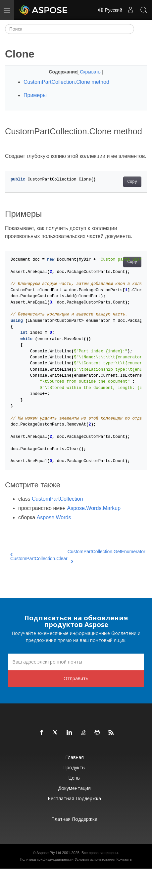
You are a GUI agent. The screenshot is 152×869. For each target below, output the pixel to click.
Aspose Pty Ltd (48, 853)
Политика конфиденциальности (47, 859)
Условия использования (95, 859)
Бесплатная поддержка (74, 798)
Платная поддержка (74, 819)
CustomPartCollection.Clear (39, 557)
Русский (110, 10)
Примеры (35, 95)
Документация (74, 788)
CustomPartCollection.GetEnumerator (106, 555)
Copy (132, 182)
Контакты (124, 859)
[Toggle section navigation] (140, 29)
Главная (74, 757)
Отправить (76, 678)
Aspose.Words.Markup (94, 508)
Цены (74, 778)
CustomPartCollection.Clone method (66, 82)
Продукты (74, 767)
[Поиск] (69, 29)
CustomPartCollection (57, 499)
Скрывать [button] (91, 71)
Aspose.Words (54, 517)
